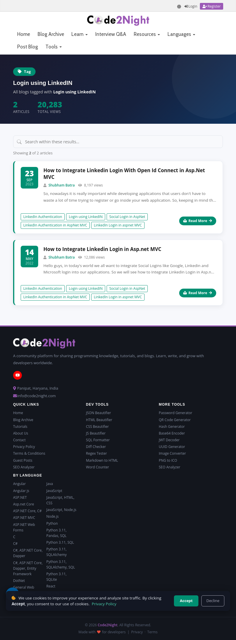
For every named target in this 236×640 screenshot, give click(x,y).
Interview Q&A (110, 34)
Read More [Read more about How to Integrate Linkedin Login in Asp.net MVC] (197, 292)
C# (15, 543)
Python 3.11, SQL (60, 542)
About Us (20, 433)
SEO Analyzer (24, 467)
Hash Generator (172, 426)
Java (49, 483)
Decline (212, 600)
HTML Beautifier (99, 419)
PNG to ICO (168, 460)
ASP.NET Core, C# (27, 510)
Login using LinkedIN (86, 216)
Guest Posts (22, 460)
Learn (79, 34)
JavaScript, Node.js (61, 509)
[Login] (190, 6)
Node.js (52, 516)
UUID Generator (172, 446)
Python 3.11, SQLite (56, 576)
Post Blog (27, 47)
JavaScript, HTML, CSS (60, 500)
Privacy (137, 631)
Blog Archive (51, 34)
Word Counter (97, 467)
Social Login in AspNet (127, 216)
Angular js (21, 490)
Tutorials (20, 426)
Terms (152, 631)
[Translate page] (179, 7)
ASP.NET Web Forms (24, 527)
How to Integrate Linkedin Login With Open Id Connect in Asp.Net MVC (124, 174)
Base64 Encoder (172, 433)
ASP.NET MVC (24, 517)
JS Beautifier (95, 433)
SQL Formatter (98, 439)
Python (52, 523)
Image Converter (172, 453)
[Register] (211, 6)
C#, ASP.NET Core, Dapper (28, 553)
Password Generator (175, 412)
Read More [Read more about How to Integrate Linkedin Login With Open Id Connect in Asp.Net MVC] (197, 220)
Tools (53, 47)
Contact (19, 439)
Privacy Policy (24, 446)
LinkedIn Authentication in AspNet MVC (55, 225)
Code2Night (107, 624)
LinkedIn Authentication (42, 216)
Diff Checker (96, 446)
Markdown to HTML (102, 460)
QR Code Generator (175, 419)
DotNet (19, 580)
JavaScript (54, 490)
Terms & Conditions (29, 453)
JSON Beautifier (98, 412)
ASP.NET (20, 497)
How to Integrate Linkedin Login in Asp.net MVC (102, 249)
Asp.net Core (23, 504)
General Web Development (24, 590)
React (50, 586)
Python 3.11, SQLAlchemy (56, 552)
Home (23, 34)
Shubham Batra (61, 185)
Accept (186, 600)
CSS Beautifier (97, 426)
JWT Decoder (169, 439)
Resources (147, 34)
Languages (181, 34)
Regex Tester (96, 453)
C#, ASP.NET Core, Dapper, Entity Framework (28, 568)
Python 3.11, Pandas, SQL (56, 533)
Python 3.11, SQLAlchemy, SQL (60, 564)
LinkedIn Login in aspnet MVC (118, 225)
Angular (19, 483)
